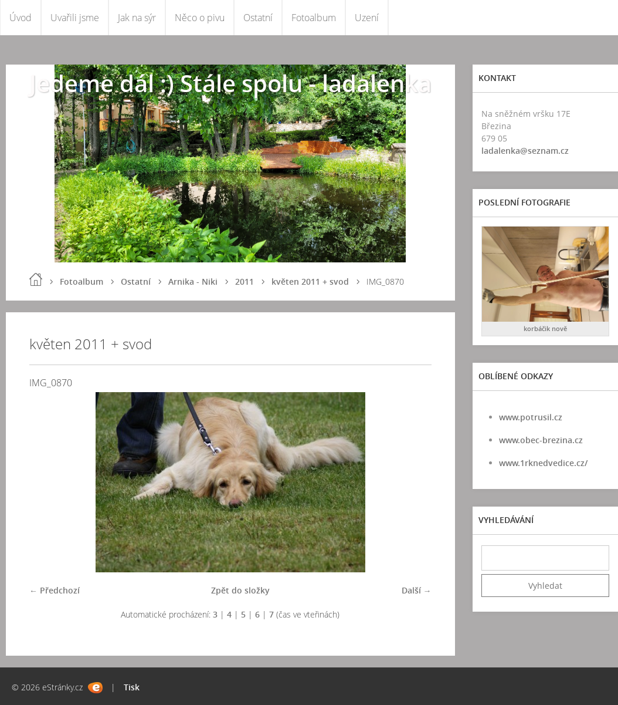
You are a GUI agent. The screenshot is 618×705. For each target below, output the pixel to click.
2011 (244, 281)
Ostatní (258, 17)
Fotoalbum (313, 17)
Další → (417, 590)
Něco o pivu (200, 17)
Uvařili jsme (74, 17)
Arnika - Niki (193, 281)
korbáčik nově (545, 328)
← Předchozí (54, 590)
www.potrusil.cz (530, 417)
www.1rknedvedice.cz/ (543, 462)
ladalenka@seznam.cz (525, 150)
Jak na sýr (137, 17)
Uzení (367, 17)
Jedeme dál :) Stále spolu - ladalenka (230, 83)
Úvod (20, 17)
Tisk (132, 687)
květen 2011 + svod (310, 281)
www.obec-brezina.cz (541, 440)
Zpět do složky (240, 590)
